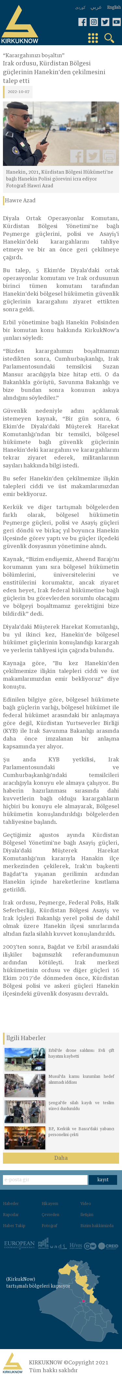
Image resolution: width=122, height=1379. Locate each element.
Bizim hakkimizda (97, 1226)
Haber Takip (14, 1226)
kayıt (103, 1180)
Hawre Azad (20, 200)
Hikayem (50, 1204)
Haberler (11, 1204)
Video (85, 1204)
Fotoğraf (49, 1226)
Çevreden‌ (50, 1215)
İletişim (86, 1215)
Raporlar (11, 1215)
